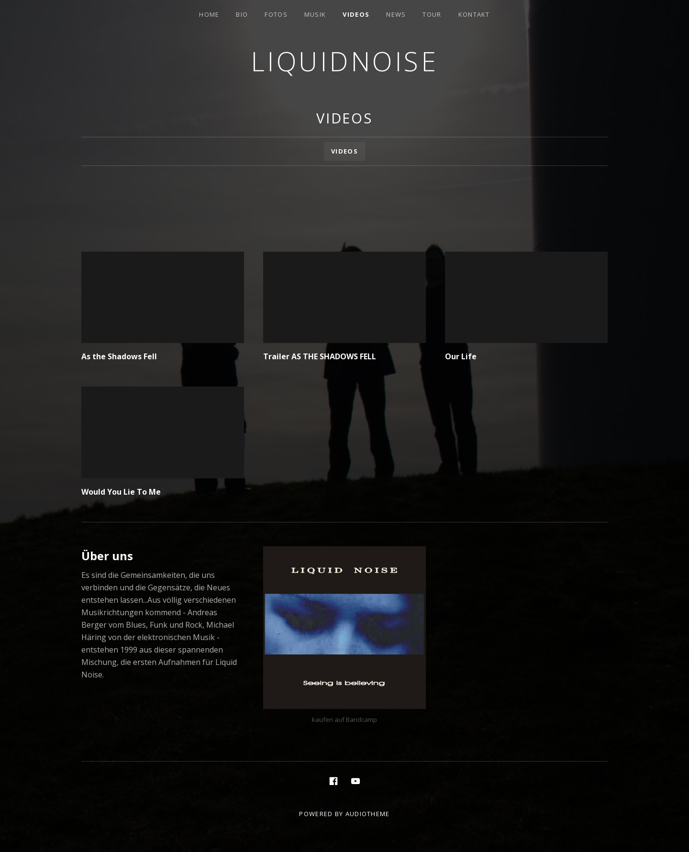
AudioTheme (367, 813)
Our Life (461, 356)
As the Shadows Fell (119, 356)
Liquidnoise (345, 61)
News (396, 14)
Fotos (276, 14)
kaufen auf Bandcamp (344, 719)
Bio (242, 14)
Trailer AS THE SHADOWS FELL (319, 356)
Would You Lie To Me (121, 492)
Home (209, 14)
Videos (356, 14)
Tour (431, 14)
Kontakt (474, 14)
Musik (315, 14)
